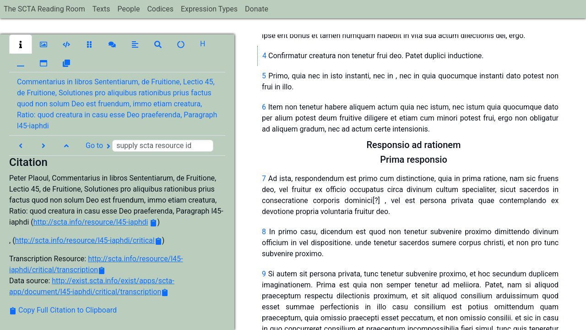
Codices (160, 9)
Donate (256, 9)
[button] (20, 44)
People (128, 9)
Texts (101, 9)
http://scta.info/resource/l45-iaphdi (90, 222)
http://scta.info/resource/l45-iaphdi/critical (85, 240)
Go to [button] (149, 146)
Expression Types (209, 9)
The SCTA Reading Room (44, 9)
